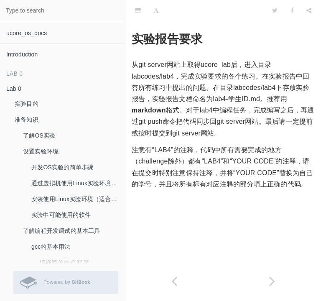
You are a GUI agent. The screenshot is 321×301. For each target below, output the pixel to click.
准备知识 (26, 119)
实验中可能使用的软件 (61, 215)
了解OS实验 (39, 135)
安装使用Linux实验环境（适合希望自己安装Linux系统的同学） (78, 199)
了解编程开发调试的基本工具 (61, 230)
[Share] (309, 10)
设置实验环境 (41, 151)
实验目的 (26, 103)
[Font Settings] (156, 10)
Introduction (22, 54)
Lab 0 (13, 88)
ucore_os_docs (26, 33)
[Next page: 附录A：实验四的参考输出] (272, 281)
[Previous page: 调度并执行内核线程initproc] (174, 281)
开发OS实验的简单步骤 (62, 167)
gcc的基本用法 (50, 246)
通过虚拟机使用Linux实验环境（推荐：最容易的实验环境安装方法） (78, 183)
